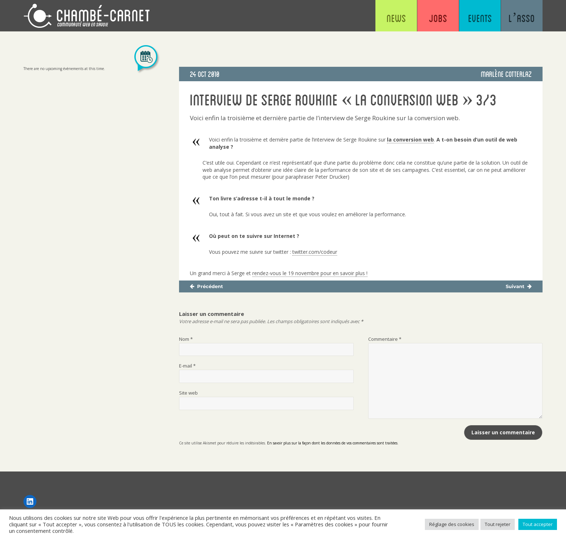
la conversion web (410, 139)
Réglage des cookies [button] (451, 524)
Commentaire (384, 339)
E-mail (187, 365)
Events (480, 18)
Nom (186, 339)
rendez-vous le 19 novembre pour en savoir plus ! (309, 273)
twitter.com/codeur (314, 251)
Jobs (438, 18)
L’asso (522, 18)
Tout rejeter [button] (497, 524)
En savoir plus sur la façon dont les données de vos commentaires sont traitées (332, 442)
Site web (188, 393)
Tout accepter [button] (538, 524)
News (396, 18)
